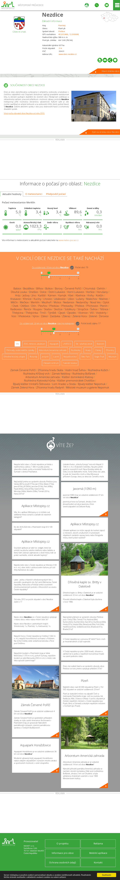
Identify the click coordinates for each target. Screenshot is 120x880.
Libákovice (60, 299)
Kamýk (62, 295)
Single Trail (99, 356)
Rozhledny (75, 350)
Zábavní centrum (51, 363)
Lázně (56, 356)
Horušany (102, 292)
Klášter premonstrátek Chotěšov (76, 380)
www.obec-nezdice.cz (68, 54)
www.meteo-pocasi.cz (69, 240)
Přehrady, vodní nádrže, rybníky (20, 350)
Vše (17, 343)
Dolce (43, 292)
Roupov (37, 309)
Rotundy (33, 356)
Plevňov (42, 306)
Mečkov (24, 302)
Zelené (93, 316)
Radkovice (16, 309)
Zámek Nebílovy (61, 373)
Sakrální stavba (70, 363)
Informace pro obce (63, 852)
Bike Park (85, 356)
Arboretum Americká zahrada (42, 377)
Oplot (106, 302)
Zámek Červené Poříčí (23, 370)
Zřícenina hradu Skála (50, 370)
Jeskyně (45, 356)
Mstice (57, 302)
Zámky (98, 350)
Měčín (14, 302)
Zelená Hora (80, 316)
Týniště (52, 312)
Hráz (17, 295)
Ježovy (26, 295)
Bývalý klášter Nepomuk (91, 384)
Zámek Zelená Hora (22, 387)
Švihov (93, 309)
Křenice (27, 299)
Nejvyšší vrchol (70, 356)
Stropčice (83, 309)
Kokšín (99, 295)
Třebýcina (17, 312)
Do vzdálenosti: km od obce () (47, 323)
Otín (33, 306)
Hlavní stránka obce (110, 71)
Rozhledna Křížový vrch (36, 373)
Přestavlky (67, 306)
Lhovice (47, 299)
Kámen (52, 295)
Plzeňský (62, 25)
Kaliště (42, 295)
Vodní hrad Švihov (75, 370)
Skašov (48, 309)
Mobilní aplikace (98, 852)
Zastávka (55, 316)
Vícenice (83, 312)
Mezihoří (47, 302)
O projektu (63, 843)
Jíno (34, 295)
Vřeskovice (24, 316)
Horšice (90, 292)
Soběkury (70, 309)
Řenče (27, 309)
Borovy (59, 288)
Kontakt (98, 862)
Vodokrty (101, 312)
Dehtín (101, 288)
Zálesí (44, 316)
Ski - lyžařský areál (84, 343)
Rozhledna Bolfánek (83, 373)
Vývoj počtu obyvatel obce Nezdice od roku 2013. (24, 113)
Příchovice (92, 306)
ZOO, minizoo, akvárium (34, 343)
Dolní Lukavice (57, 292)
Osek (15, 306)
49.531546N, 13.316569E (68, 34)
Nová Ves (95, 302)
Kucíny (37, 299)
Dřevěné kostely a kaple (14, 356)
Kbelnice (80, 295)
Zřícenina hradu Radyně (50, 387)
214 (60, 48)
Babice (17, 288)
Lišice (71, 299)
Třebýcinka (31, 312)
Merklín (35, 302)
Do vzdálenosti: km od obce (50, 267)
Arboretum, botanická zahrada (52, 350)
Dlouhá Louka (19, 292)
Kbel (70, 295)
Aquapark (54, 343)
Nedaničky (82, 302)
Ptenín (104, 306)
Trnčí (43, 312)
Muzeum (112, 356)
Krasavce (15, 299)
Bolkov (49, 288)
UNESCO (67, 343)
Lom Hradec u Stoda (64, 384)
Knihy (91, 295)
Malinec (103, 299)
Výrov (35, 316)
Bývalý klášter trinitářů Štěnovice (31, 384)
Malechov (91, 299)
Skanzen (100, 343)
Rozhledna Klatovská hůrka (39, 380)
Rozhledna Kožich (98, 370)
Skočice (58, 309)
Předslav (54, 306)
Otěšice (24, 306)
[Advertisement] (60, 160)
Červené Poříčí (73, 288)
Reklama (98, 843)
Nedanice (68, 302)
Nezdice (52, 14)
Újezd (61, 312)
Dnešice (33, 292)
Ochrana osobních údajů (62, 862)
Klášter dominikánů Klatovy (77, 377)
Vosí (13, 316)
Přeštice (61, 31)
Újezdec (71, 312)
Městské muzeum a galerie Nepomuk (87, 387)
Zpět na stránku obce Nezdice (105, 132)
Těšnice (104, 309)
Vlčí (92, 312)
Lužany (80, 299)
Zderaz (66, 316)
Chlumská (89, 288)
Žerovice (104, 316)
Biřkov (39, 288)
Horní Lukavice (75, 292)
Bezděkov (28, 288)
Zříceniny (110, 350)
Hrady (88, 350)
